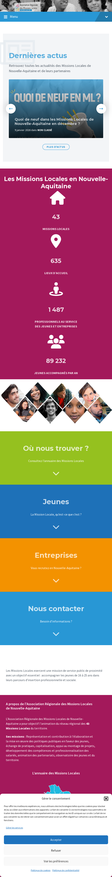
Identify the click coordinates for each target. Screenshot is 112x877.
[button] (106, 799)
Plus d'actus (56, 147)
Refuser (56, 850)
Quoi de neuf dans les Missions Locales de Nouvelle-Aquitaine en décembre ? (54, 121)
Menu (59, 16)
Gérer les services (14, 827)
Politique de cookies (40, 870)
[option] (56, 108)
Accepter (56, 840)
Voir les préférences (56, 861)
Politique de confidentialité (65, 870)
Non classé (44, 130)
